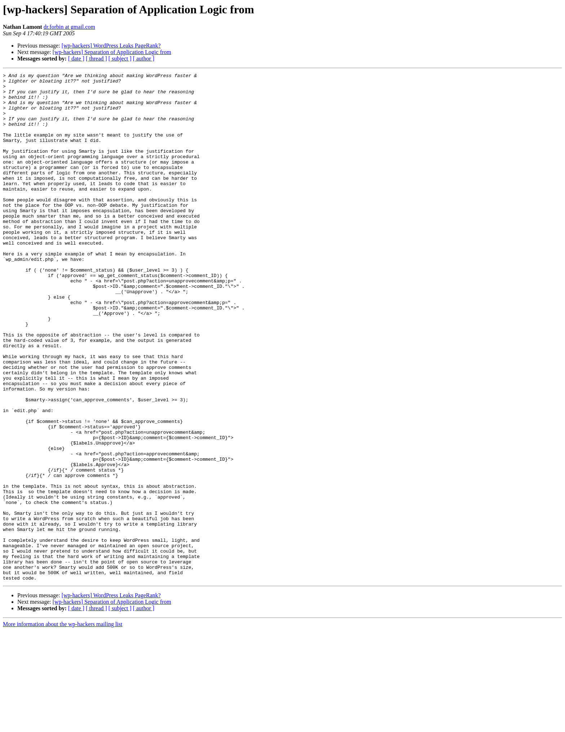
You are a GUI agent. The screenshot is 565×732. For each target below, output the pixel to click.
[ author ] (144, 58)
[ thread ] (96, 58)
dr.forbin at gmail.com (69, 27)
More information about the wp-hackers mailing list (62, 726)
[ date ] (76, 58)
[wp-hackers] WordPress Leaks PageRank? (111, 46)
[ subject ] (120, 58)
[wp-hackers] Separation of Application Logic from (112, 52)
